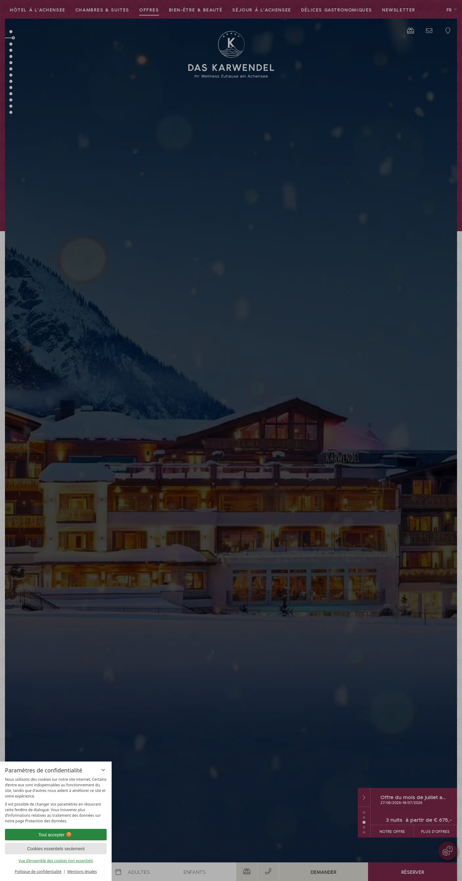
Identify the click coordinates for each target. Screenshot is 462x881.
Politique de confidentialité (38, 871)
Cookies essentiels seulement (55, 848)
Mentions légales (82, 871)
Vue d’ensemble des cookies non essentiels (56, 860)
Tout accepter (55, 834)
